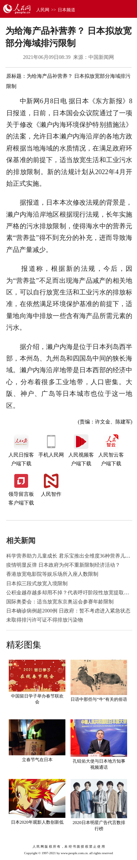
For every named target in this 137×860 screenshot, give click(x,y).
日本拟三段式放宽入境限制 (37, 583)
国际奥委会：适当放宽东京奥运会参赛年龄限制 (60, 601)
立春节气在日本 (37, 759)
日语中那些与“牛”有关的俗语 (99, 699)
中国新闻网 (101, 57)
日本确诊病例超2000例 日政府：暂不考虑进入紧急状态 (68, 611)
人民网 (42, 9)
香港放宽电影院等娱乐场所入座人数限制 (52, 574)
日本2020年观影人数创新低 (37, 822)
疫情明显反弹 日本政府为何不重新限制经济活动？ (63, 565)
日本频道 (66, 9)
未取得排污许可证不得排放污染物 (44, 620)
